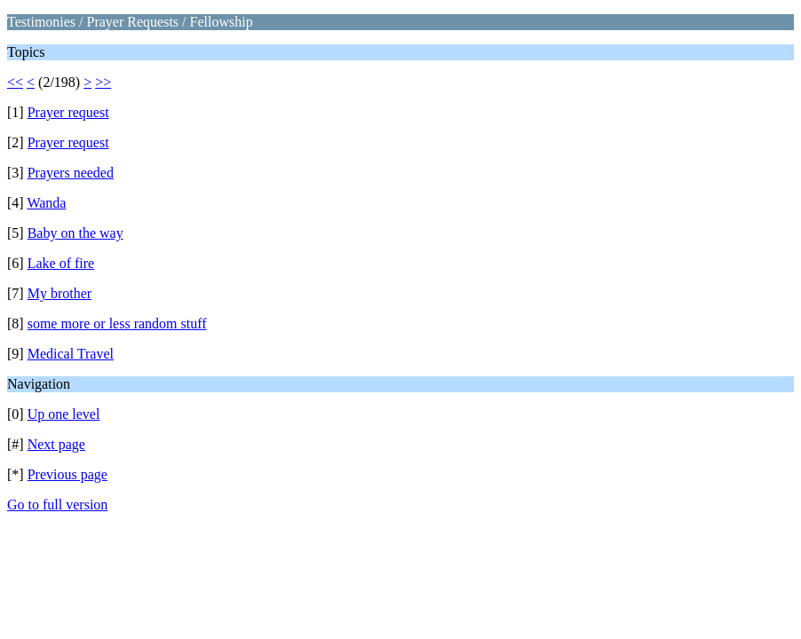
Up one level (64, 414)
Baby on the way (75, 233)
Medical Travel (71, 353)
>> (103, 82)
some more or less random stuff (117, 323)
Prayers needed (71, 172)
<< (15, 82)
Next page (56, 444)
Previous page (67, 474)
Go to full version (57, 504)
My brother (59, 293)
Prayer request (68, 112)
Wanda (46, 202)
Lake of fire (61, 263)
